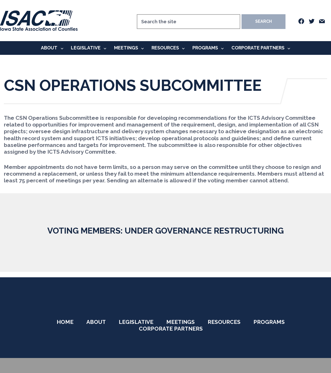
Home (65, 322)
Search (263, 21)
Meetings (126, 47)
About (49, 47)
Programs (205, 47)
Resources (165, 47)
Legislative (86, 47)
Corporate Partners (257, 47)
